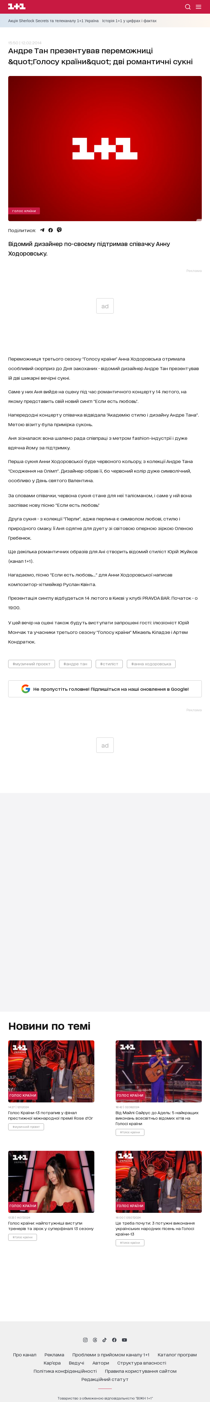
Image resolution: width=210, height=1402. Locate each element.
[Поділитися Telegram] (42, 230)
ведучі (76, 1362)
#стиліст (109, 663)
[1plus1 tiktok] (104, 1340)
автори (100, 1362)
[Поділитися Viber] (59, 229)
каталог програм (177, 1354)
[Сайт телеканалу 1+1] (16, 7)
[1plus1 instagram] (85, 1340)
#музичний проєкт (32, 663)
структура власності (141, 1362)
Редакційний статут (105, 1378)
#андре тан (75, 663)
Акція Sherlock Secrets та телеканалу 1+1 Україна (53, 21)
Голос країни (24, 210)
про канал (24, 1354)
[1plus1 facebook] (114, 1340)
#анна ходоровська (151, 663)
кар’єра (52, 1362)
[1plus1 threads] (95, 1340)
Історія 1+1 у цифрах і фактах (129, 21)
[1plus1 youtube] (124, 1340)
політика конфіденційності (65, 1370)
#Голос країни (130, 1132)
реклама (54, 1354)
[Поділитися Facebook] (50, 230)
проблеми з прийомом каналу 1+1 (111, 1354)
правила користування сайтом (141, 1370)
